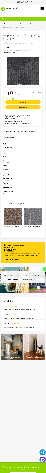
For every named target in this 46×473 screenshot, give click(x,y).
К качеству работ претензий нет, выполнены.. (19, 327)
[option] (13, 218)
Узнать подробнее (12, 259)
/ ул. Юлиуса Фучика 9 (21, 279)
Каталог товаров (7, 19)
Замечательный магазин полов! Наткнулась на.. (19, 310)
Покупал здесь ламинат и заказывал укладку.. (19, 318)
